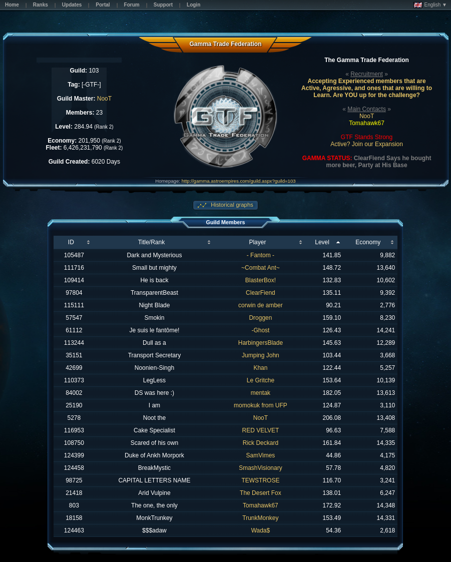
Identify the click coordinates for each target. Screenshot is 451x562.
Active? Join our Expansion (366, 144)
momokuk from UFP (260, 405)
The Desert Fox (260, 492)
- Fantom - (260, 255)
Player (257, 242)
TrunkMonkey (260, 517)
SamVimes (260, 455)
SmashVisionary (260, 467)
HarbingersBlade (260, 342)
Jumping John (260, 355)
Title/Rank (151, 242)
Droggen (260, 317)
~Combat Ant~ (260, 267)
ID (71, 242)
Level (322, 242)
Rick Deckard (260, 442)
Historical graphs (231, 205)
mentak (260, 392)
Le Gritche (260, 380)
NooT (104, 98)
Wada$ (260, 530)
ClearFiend (260, 292)
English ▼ (430, 5)
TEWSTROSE (260, 480)
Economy (367, 242)
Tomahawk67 (260, 505)
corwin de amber (260, 305)
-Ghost (260, 330)
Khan (260, 367)
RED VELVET (260, 430)
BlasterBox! (260, 280)
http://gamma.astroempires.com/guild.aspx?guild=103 (239, 181)
